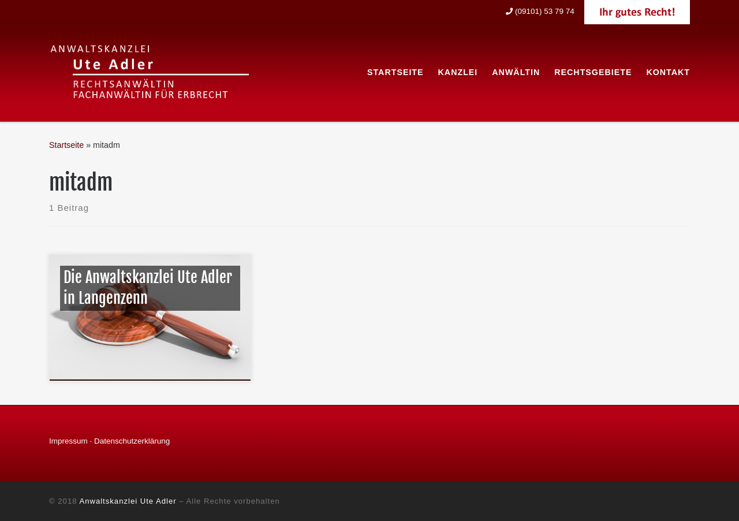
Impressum (68, 441)
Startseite (66, 145)
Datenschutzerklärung (132, 441)
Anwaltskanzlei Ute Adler (127, 501)
